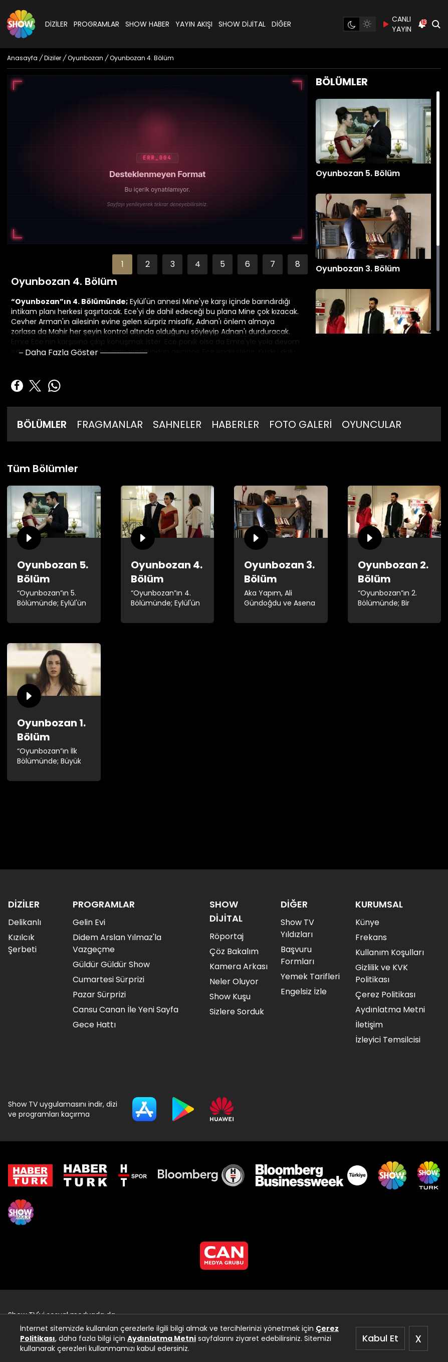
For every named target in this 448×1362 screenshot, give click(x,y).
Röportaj (226, 936)
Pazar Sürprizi (99, 994)
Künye (367, 922)
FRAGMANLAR (110, 424)
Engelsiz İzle (304, 991)
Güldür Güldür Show (111, 964)
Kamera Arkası (238, 966)
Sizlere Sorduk (236, 1011)
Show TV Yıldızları (297, 928)
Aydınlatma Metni (161, 1338)
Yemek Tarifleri (310, 976)
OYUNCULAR (371, 424)
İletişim (369, 1024)
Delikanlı (24, 922)
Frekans (371, 937)
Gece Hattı (94, 1024)
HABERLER (235, 424)
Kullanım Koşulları (389, 952)
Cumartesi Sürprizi (108, 979)
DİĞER (281, 24)
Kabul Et (380, 1338)
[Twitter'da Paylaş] (35, 386)
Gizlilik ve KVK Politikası (381, 973)
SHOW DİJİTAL (242, 24)
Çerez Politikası (385, 994)
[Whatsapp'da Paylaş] (54, 386)
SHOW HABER (147, 24)
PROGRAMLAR (96, 24)
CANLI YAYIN (396, 24)
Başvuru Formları (297, 955)
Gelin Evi (89, 922)
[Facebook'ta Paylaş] (17, 386)
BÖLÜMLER (42, 424)
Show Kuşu (230, 996)
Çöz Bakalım (234, 951)
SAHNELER (177, 424)
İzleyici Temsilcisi (387, 1039)
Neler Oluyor (234, 981)
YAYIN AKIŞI (193, 24)
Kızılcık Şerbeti (22, 943)
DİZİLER (56, 24)
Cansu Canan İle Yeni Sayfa (125, 1009)
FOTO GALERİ (300, 424)
